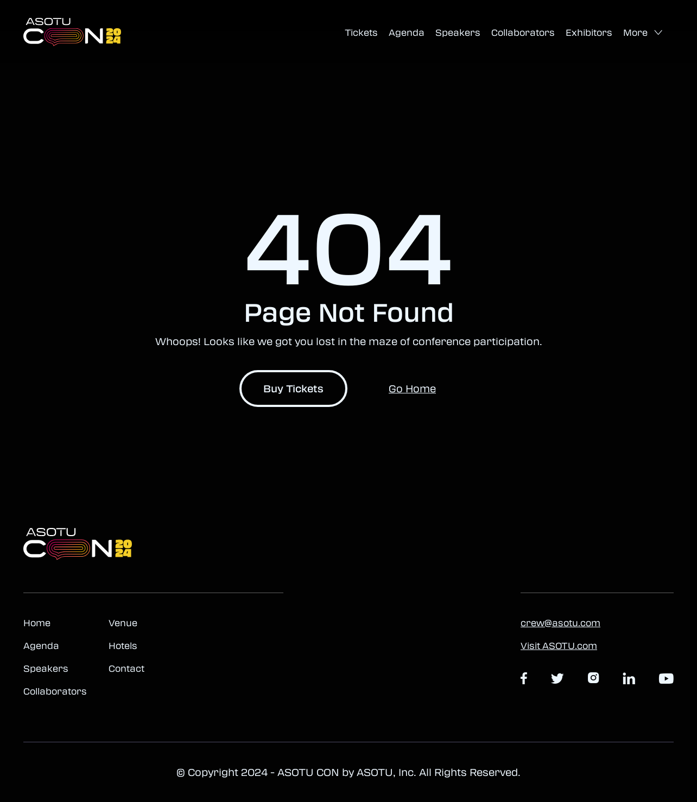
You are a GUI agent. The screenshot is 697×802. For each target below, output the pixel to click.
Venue (123, 623)
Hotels (123, 646)
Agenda (406, 32)
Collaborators (523, 32)
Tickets (361, 32)
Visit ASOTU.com (559, 646)
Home (36, 623)
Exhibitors (589, 32)
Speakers (457, 32)
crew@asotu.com (560, 623)
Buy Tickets (293, 388)
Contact (126, 668)
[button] (643, 33)
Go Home (412, 388)
